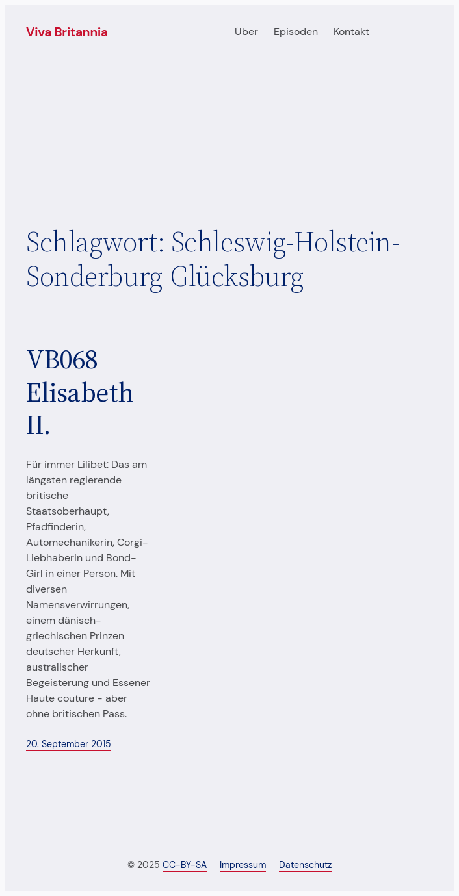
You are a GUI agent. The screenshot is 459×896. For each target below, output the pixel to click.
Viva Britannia (67, 32)
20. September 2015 (68, 744)
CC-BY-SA (185, 865)
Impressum (243, 865)
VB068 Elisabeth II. (79, 391)
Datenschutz (305, 865)
